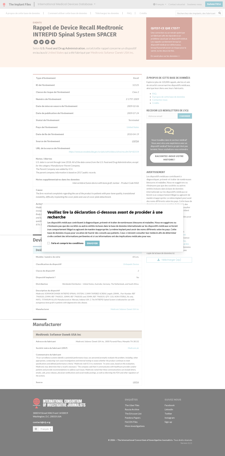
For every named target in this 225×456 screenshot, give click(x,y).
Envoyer (92, 243)
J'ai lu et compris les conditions (67, 243)
